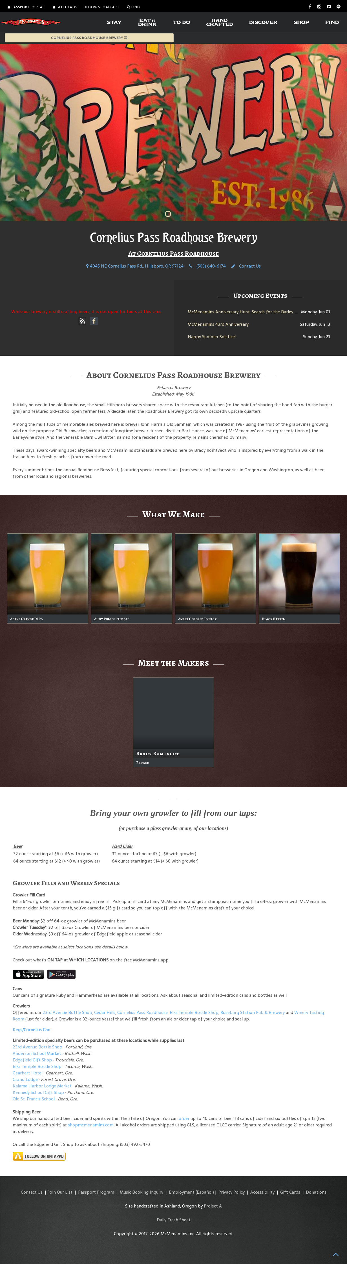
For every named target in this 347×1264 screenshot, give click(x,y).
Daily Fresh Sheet (174, 1219)
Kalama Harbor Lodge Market (43, 1085)
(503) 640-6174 (207, 266)
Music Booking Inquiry (141, 1192)
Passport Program (96, 1192)
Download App (102, 7)
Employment (182, 1192)
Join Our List (60, 1192)
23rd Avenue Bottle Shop (67, 1012)
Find (133, 7)
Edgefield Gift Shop (32, 1059)
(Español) (205, 1192)
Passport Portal (26, 7)
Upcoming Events (260, 295)
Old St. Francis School (34, 1098)
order (184, 1118)
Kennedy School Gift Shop (38, 1092)
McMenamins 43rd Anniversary (218, 324)
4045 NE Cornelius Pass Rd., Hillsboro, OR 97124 (135, 266)
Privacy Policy (231, 1192)
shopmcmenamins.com (91, 1124)
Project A (213, 1205)
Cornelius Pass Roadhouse (142, 1012)
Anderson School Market (37, 1053)
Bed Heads (65, 7)
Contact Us (246, 266)
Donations (316, 1192)
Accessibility (262, 1192)
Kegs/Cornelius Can (31, 1029)
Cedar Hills (104, 1012)
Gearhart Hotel (28, 1072)
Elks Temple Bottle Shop (194, 1012)
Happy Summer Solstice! (212, 336)
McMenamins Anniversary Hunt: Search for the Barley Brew (246, 311)
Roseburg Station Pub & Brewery (252, 1012)
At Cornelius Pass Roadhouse (173, 253)
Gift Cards (290, 1192)
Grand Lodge (25, 1079)
